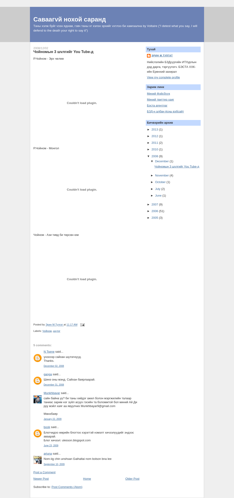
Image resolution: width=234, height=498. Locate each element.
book (47, 427)
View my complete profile (163, 77)
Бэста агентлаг (157, 105)
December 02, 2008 (54, 366)
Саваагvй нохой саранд (69, 19)
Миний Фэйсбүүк (158, 93)
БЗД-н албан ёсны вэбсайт (165, 111)
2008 (155, 156)
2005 (155, 217)
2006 (155, 211)
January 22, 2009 (52, 419)
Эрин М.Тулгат (162, 55)
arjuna (48, 453)
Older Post (132, 478)
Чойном (47, 331)
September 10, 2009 (54, 464)
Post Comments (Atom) (67, 487)
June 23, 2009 (51, 445)
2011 (155, 142)
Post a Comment (44, 472)
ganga (48, 374)
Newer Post (41, 478)
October (161, 182)
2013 (155, 129)
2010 (155, 149)
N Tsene (49, 351)
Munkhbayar (52, 393)
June (158, 195)
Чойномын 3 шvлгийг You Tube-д (176, 166)
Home (87, 478)
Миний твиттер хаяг (160, 99)
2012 (155, 136)
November (162, 175)
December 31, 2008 (54, 384)
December (162, 161)
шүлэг (56, 331)
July (158, 189)
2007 (155, 204)
